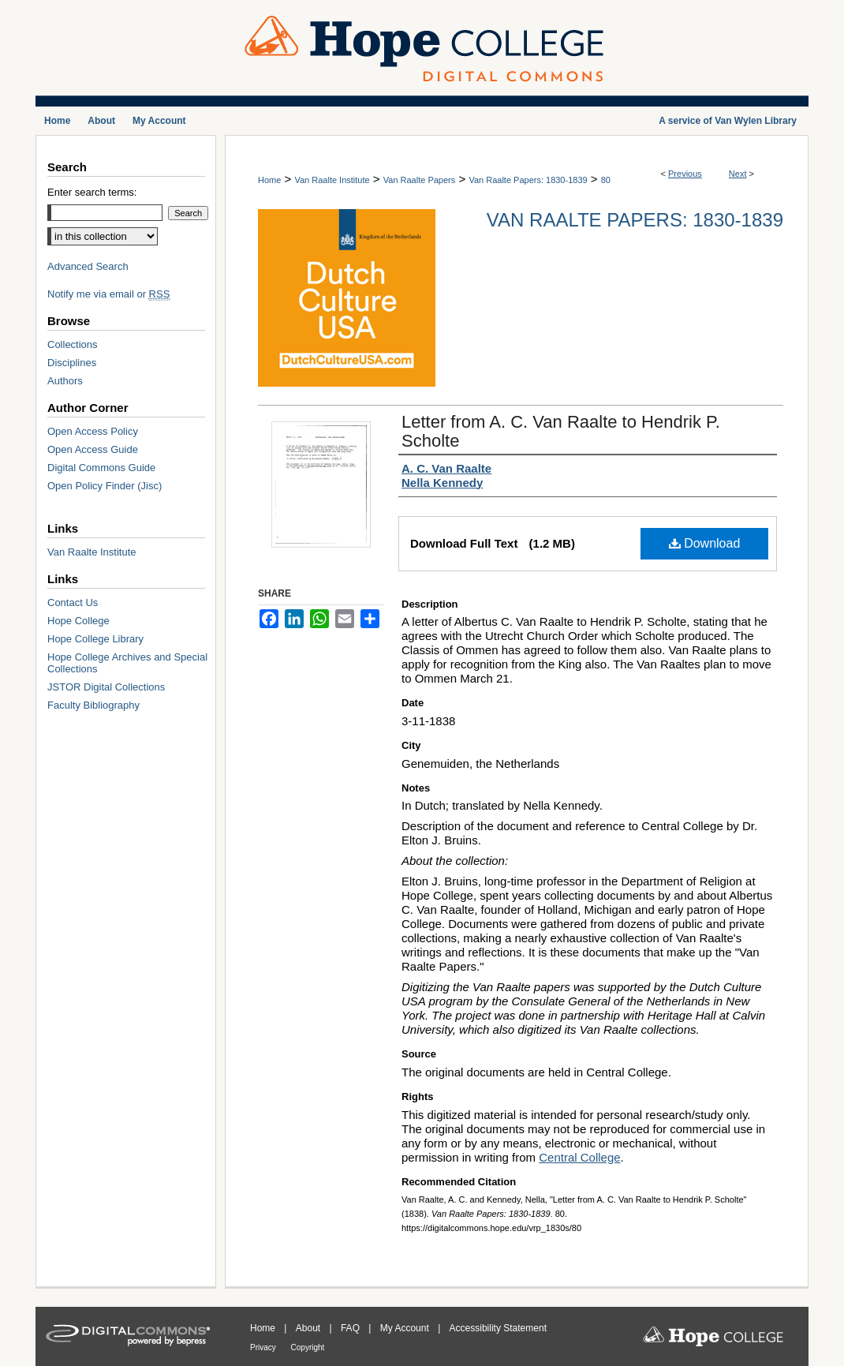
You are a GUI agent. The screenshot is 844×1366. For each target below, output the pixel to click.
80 (606, 180)
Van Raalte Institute (331, 180)
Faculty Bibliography (93, 705)
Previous (685, 173)
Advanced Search (88, 266)
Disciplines (71, 363)
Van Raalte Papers (419, 180)
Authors (65, 381)
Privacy (264, 1347)
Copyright (308, 1347)
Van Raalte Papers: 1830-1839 (528, 180)
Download (705, 543)
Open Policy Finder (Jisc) (104, 486)
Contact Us (72, 602)
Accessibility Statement (498, 1328)
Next (738, 173)
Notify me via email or (108, 294)
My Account (405, 1328)
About (309, 1328)
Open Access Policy (92, 431)
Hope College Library (95, 639)
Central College (579, 1157)
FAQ (351, 1328)
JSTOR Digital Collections (106, 687)
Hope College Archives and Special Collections (127, 663)
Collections (72, 344)
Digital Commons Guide (101, 467)
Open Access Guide (92, 449)
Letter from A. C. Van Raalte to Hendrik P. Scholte (560, 431)
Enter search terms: (91, 192)
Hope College (78, 621)
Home (269, 180)
